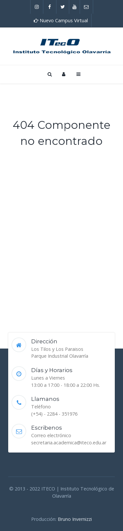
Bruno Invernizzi (75, 519)
